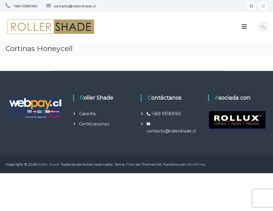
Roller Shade (49, 164)
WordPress (196, 164)
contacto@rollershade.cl (75, 6)
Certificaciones (94, 124)
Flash (130, 164)
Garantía (87, 113)
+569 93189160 (25, 6)
